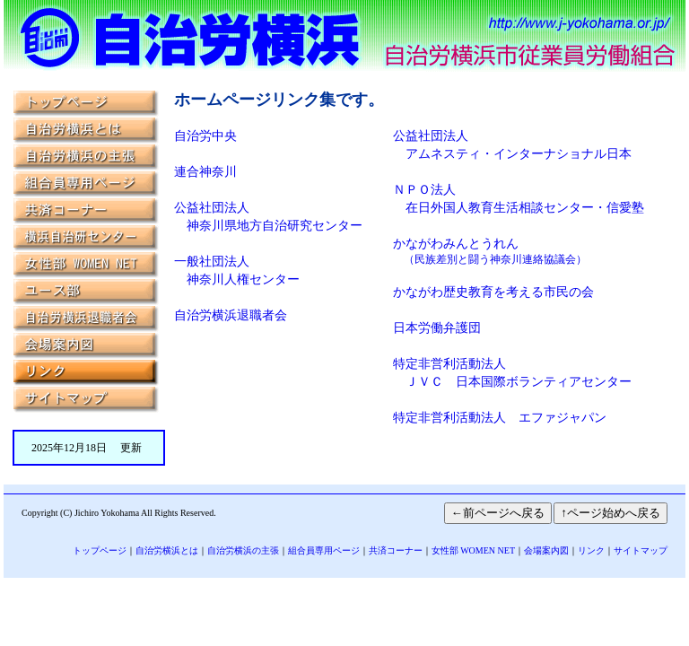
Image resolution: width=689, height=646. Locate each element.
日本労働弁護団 (437, 328)
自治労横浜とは (166, 550)
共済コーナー (396, 550)
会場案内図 (546, 550)
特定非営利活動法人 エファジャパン (499, 417)
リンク (591, 550)
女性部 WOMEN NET (473, 550)
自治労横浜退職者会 (230, 315)
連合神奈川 (205, 172)
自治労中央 (205, 136)
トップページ (99, 550)
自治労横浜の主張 (243, 550)
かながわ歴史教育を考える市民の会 (493, 292)
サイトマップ (640, 550)
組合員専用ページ (324, 550)
